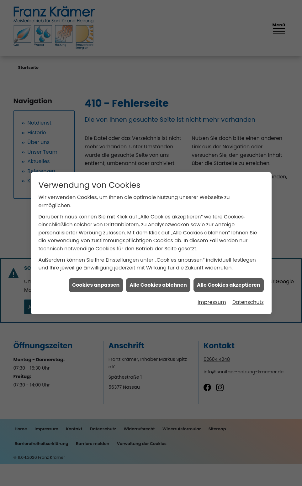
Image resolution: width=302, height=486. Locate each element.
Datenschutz (248, 256)
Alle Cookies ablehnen (158, 239)
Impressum (212, 256)
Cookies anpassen (95, 239)
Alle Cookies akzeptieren (228, 239)
